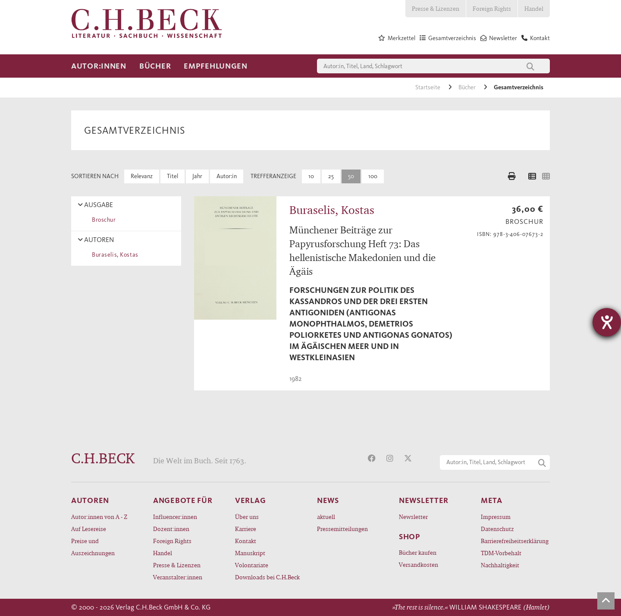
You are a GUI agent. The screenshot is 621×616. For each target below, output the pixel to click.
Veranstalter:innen (177, 577)
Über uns (247, 516)
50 (351, 176)
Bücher (155, 66)
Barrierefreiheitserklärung (515, 540)
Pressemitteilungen (342, 528)
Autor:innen (98, 66)
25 (331, 176)
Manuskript (250, 552)
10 (311, 176)
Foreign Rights (492, 8)
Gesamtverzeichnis (518, 87)
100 (372, 176)
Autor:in (226, 176)
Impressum (496, 516)
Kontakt (245, 540)
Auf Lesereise (88, 528)
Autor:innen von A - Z (99, 516)
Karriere (245, 528)
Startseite (428, 87)
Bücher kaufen (417, 552)
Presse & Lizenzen (435, 8)
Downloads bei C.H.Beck (267, 577)
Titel (172, 176)
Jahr (197, 176)
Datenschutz (497, 528)
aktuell (326, 516)
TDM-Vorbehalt (501, 552)
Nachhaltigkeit (500, 565)
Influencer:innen (175, 516)
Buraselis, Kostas (113, 254)
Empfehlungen (216, 66)
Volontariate (251, 565)
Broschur (102, 219)
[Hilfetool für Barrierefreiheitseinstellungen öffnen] (607, 322)
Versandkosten (418, 564)
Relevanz (142, 176)
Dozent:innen (171, 528)
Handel (533, 8)
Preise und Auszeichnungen (93, 546)
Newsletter (413, 516)
